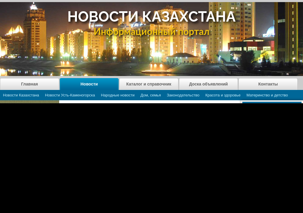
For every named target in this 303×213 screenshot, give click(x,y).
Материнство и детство (267, 95)
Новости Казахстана (21, 95)
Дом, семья (151, 95)
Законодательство (183, 95)
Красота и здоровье (223, 95)
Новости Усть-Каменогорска (70, 95)
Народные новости (118, 95)
